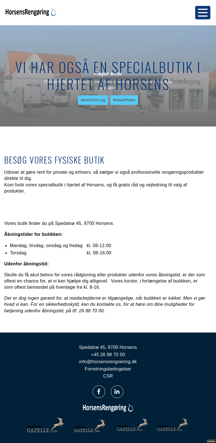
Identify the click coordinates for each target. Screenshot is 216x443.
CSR (108, 376)
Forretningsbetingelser (108, 369)
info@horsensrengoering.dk (108, 361)
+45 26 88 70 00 (108, 354)
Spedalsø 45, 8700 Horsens (108, 347)
